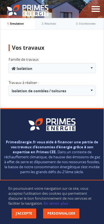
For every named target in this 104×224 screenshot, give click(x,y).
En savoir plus (56, 203)
